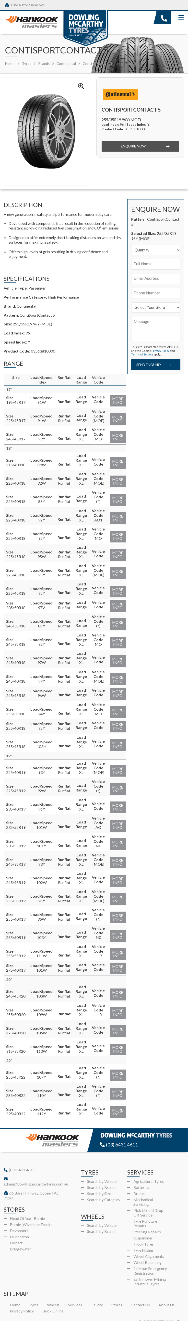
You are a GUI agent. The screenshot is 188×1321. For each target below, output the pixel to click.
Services (75, 1294)
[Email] (155, 278)
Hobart (16, 1232)
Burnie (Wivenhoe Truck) (31, 1213)
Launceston (19, 1226)
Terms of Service (142, 354)
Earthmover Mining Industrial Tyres (149, 1270)
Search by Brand (101, 1176)
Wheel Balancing (147, 1251)
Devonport (19, 1219)
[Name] (155, 264)
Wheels (53, 1294)
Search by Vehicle (102, 1170)
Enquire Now (133, 146)
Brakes (139, 1182)
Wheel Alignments (148, 1245)
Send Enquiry (148, 366)
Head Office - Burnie (27, 1207)
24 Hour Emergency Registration (150, 1260)
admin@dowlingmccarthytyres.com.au (36, 1171)
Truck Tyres (143, 1233)
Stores (116, 1294)
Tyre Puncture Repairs (145, 1212)
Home (9, 63)
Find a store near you (25, 5)
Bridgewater (20, 1238)
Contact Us (140, 1294)
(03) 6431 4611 (120, 1134)
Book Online (52, 1300)
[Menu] (181, 17)
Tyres (33, 1294)
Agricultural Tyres (148, 1170)
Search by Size (99, 1182)
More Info (116, 401)
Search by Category (103, 1188)
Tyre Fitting (143, 1239)
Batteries (141, 1176)
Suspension (142, 1227)
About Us (166, 1294)
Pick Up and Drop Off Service (148, 1202)
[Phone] (155, 293)
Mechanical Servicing (143, 1191)
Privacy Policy (160, 351)
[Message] (155, 328)
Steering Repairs (147, 1221)
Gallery (97, 1294)
